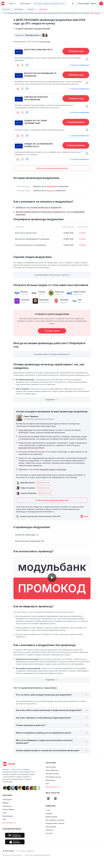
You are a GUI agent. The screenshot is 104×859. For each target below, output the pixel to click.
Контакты (49, 833)
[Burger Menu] (13, 4)
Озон (5, 813)
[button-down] (27, 65)
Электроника (51, 767)
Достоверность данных (55, 820)
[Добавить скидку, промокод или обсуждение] (101, 4)
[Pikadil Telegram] (55, 798)
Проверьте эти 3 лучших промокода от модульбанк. (39, 207)
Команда (49, 813)
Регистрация (82, 3)
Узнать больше (95, 13)
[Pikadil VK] (48, 798)
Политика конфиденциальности (38, 855)
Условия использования (12, 855)
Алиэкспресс (8, 799)
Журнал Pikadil (51, 817)
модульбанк (45, 41)
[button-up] (18, 65)
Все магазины (9, 823)
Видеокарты (50, 780)
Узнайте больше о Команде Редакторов (52, 500)
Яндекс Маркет (9, 809)
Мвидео (6, 803)
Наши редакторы (25, 430)
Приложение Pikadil (12, 829)
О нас (48, 810)
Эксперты (49, 830)
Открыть (82, 233)
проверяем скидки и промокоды (53, 469)
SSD (47, 783)
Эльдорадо (7, 806)
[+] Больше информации (79, 65)
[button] (35, 3)
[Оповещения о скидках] (73, 4)
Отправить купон (52, 331)
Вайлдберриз (8, 816)
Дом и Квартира (52, 770)
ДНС (4, 819)
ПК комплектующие (53, 777)
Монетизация (51, 827)
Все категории (53, 787)
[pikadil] (3, 4)
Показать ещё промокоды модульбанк (52, 168)
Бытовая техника (52, 774)
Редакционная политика (55, 823)
